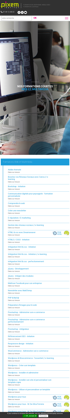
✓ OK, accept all (30, 416)
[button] (67, 18)
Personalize (43, 416)
